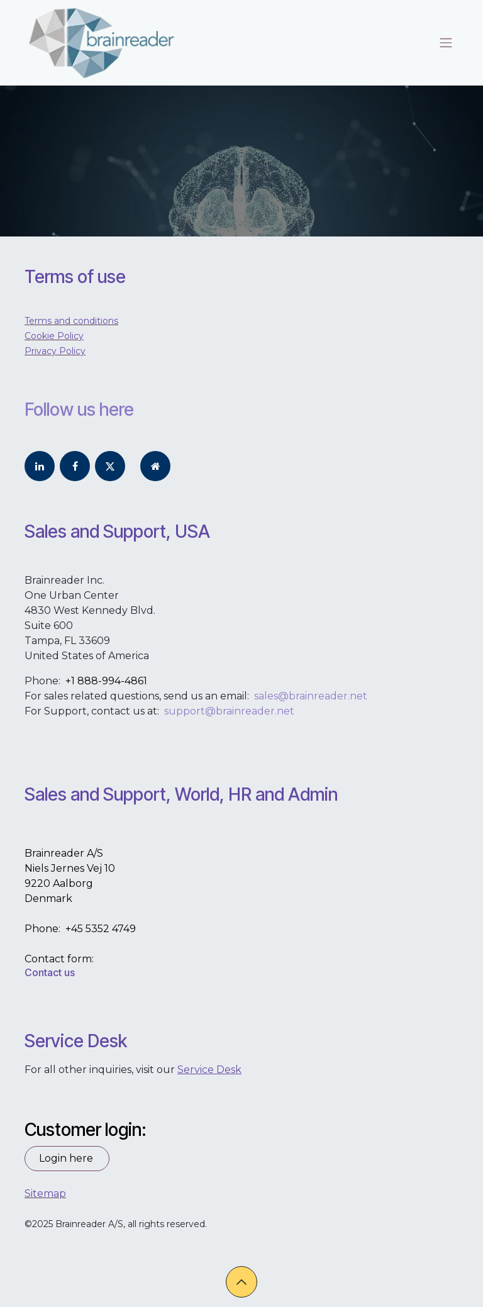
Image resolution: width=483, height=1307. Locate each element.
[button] (241, 1282)
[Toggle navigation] (445, 43)
